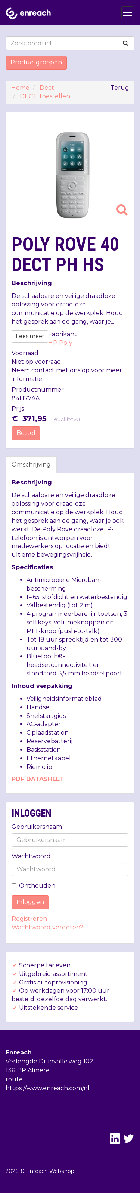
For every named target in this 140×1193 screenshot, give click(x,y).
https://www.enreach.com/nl (48, 1088)
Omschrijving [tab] (31, 464)
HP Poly (60, 342)
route (14, 1079)
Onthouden (33, 885)
